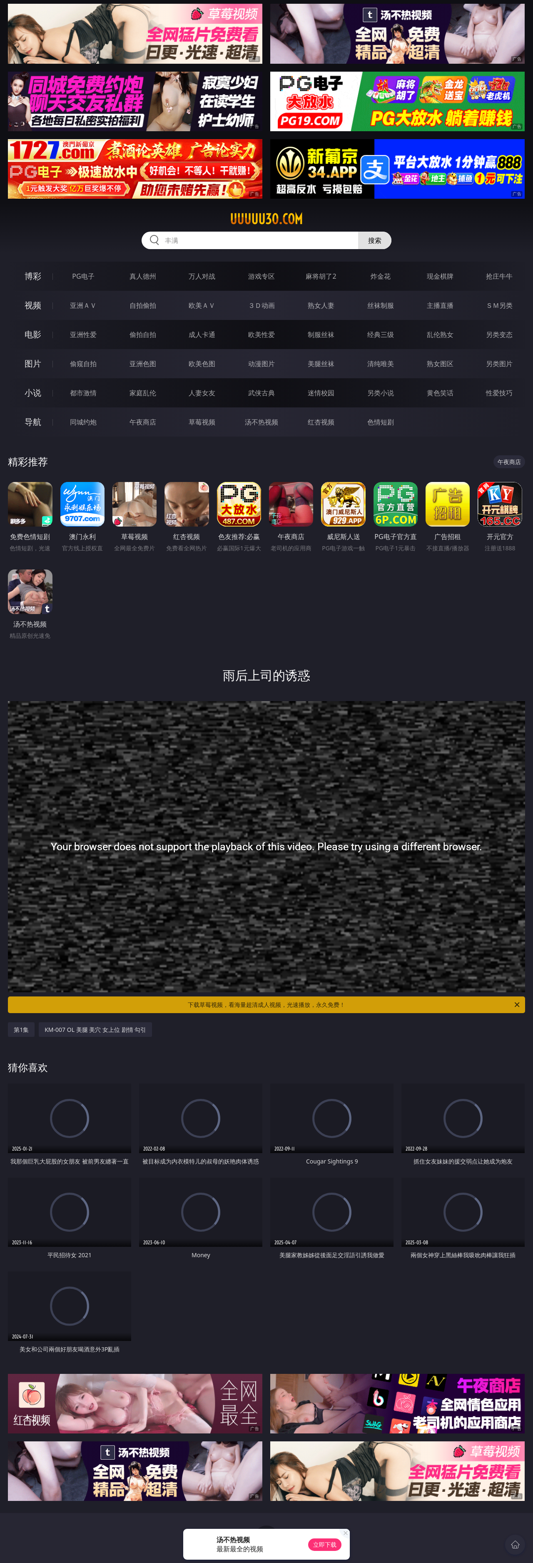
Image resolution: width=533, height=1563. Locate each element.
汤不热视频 (261, 422)
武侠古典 (261, 392)
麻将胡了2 (321, 276)
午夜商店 (143, 422)
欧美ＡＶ (202, 305)
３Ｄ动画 (261, 305)
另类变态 (499, 334)
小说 (33, 392)
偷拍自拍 (143, 334)
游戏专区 (261, 276)
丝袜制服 (380, 305)
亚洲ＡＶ (83, 305)
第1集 (21, 1030)
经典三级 (380, 334)
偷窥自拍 (83, 363)
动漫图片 (261, 363)
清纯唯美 (380, 363)
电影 (33, 334)
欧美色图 (202, 363)
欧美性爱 (261, 334)
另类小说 (380, 392)
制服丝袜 (321, 334)
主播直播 (440, 305)
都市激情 (83, 392)
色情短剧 (380, 422)
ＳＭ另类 (499, 305)
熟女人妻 (321, 305)
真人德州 (143, 276)
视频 (33, 305)
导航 (33, 421)
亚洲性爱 (83, 334)
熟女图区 (440, 363)
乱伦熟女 (440, 334)
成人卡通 (202, 334)
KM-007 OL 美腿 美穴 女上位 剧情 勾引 (95, 1030)
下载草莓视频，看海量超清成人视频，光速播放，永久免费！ (354, 1005)
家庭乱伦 (143, 392)
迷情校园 (321, 392)
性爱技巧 (499, 392)
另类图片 (499, 363)
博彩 (33, 276)
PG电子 (83, 276)
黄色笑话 (440, 392)
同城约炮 (83, 422)
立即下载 (324, 1544)
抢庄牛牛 (499, 276)
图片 (33, 363)
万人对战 (202, 276)
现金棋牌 (440, 276)
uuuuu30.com (266, 219)
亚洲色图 (143, 363)
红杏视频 (321, 422)
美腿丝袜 (321, 363)
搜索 (374, 240)
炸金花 (381, 276)
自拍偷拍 (143, 305)
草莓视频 (202, 422)
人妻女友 (202, 392)
